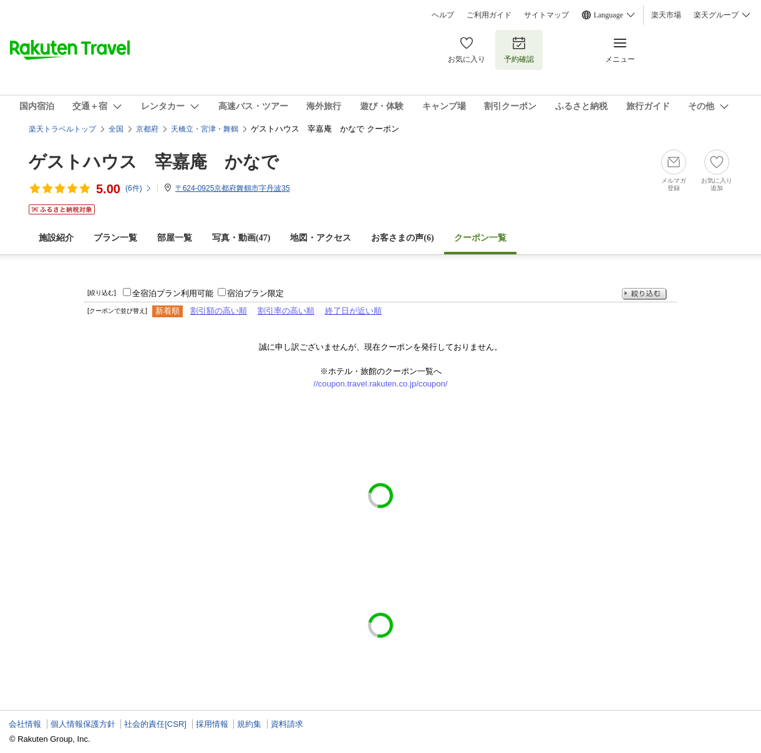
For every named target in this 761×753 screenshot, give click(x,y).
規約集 (249, 724)
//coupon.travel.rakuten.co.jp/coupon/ (381, 383)
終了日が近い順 (353, 310)
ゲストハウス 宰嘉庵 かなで (154, 161)
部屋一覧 (174, 237)
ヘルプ (443, 15)
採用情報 (212, 724)
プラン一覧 (115, 237)
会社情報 (25, 724)
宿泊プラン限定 (255, 293)
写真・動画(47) (241, 237)
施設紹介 (56, 237)
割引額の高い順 (218, 310)
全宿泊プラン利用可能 (172, 293)
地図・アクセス (320, 237)
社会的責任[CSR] (155, 724)
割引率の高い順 (286, 310)
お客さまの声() (402, 237)
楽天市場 (666, 15)
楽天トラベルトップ (62, 129)
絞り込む (644, 294)
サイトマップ (546, 15)
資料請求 (287, 724)
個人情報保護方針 (83, 724)
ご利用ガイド (489, 15)
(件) (138, 188)
